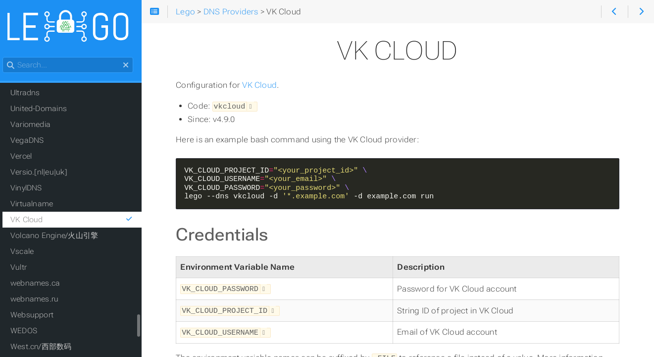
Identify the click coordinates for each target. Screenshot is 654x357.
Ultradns (31, 93)
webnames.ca (41, 283)
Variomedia (36, 124)
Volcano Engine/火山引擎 (59, 236)
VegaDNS (33, 140)
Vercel (26, 156)
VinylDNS (32, 188)
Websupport (37, 315)
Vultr (24, 267)
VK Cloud (263, 85)
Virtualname (37, 204)
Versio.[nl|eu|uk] (44, 172)
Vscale (27, 251)
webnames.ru (40, 299)
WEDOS (29, 331)
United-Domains (44, 109)
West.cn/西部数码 (46, 347)
